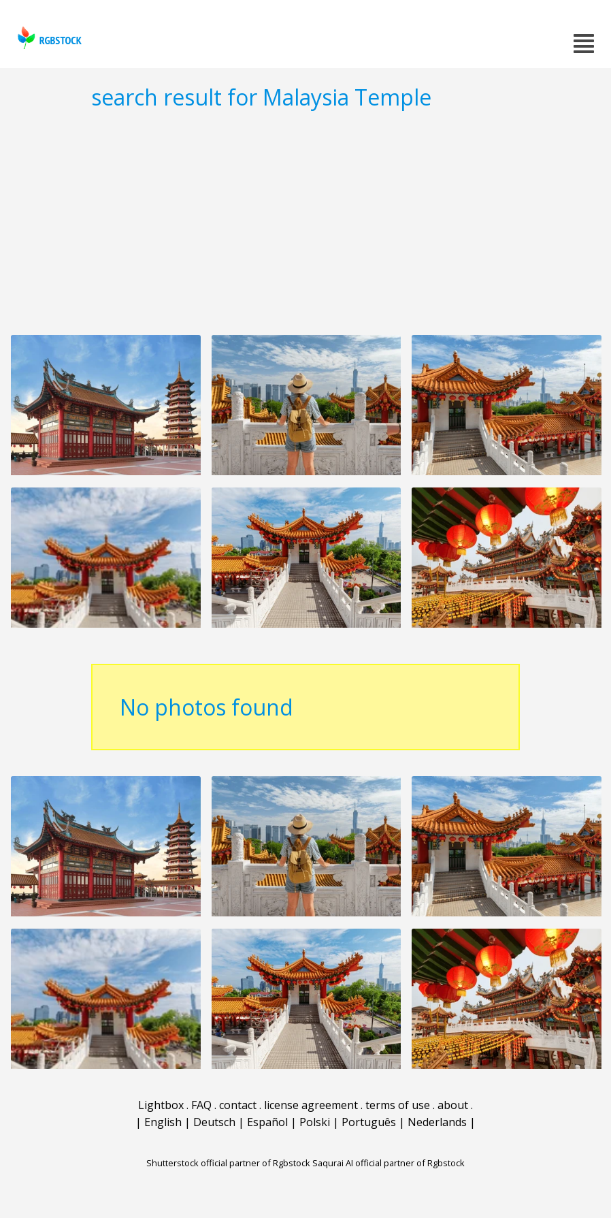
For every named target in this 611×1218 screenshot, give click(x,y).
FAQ (201, 1104)
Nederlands (437, 1122)
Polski (314, 1122)
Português (369, 1122)
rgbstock (48, 37)
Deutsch (214, 1122)
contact (238, 1104)
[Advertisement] (305, 222)
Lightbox (161, 1104)
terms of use (397, 1104)
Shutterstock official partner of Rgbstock (228, 1163)
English (163, 1122)
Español (267, 1122)
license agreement (311, 1104)
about (452, 1104)
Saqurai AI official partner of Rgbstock (388, 1163)
